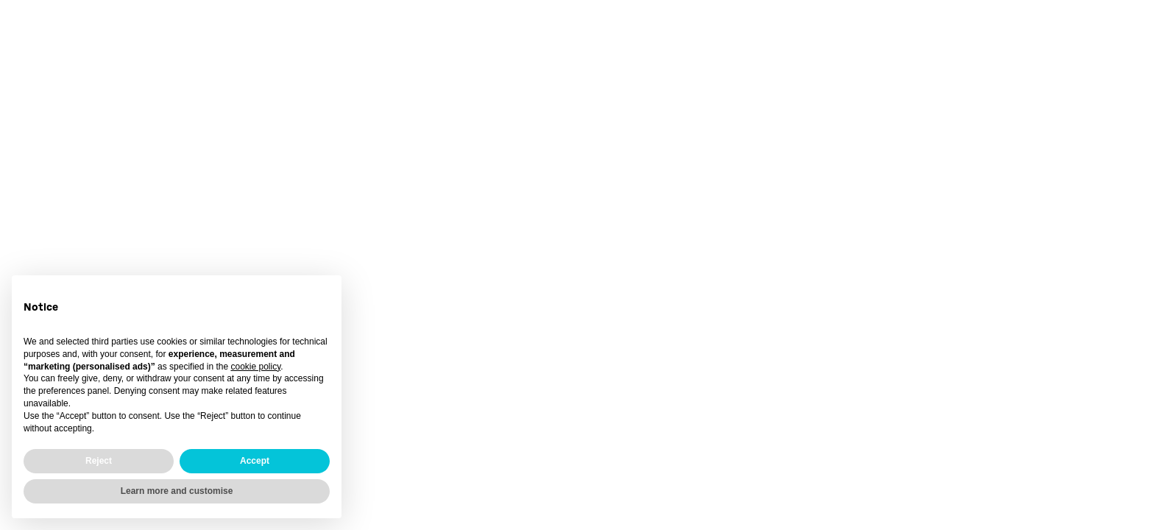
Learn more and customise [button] (177, 491)
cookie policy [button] (255, 366)
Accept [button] (254, 461)
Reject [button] (98, 461)
